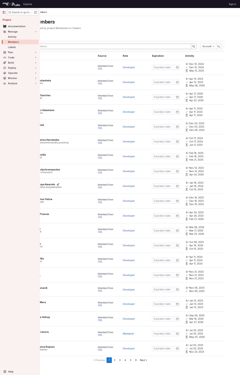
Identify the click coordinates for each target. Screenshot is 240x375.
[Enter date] (178, 67)
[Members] (20, 42)
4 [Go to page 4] (145, 360)
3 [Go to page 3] (139, 360)
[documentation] (20, 26)
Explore (28, 4)
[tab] (54, 37)
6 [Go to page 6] (155, 360)
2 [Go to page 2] (134, 360)
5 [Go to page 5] (150, 360)
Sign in (232, 4)
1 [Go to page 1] (128, 360)
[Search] (128, 46)
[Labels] (20, 47)
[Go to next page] (163, 360)
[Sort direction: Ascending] (230, 46)
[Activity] (20, 36)
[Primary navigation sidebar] (4, 12)
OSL (112, 68)
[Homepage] (11, 4)
